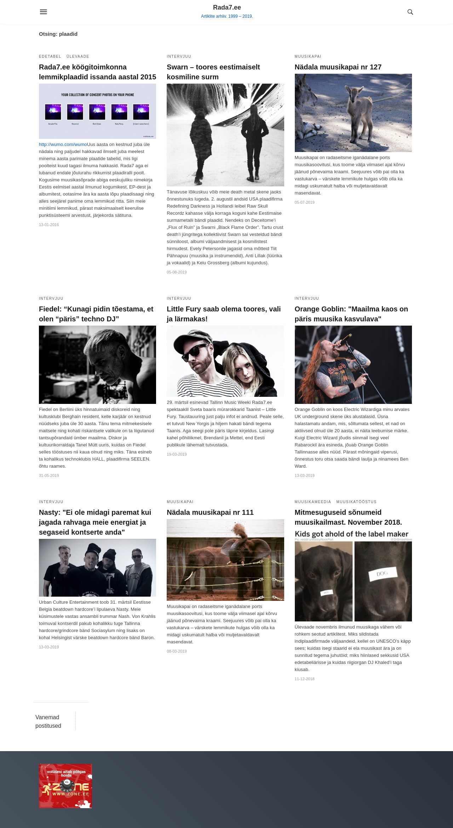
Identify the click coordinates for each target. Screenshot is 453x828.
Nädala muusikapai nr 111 (210, 512)
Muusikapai (308, 56)
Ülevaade (78, 56)
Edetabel (50, 56)
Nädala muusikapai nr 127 (338, 67)
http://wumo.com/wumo (63, 144)
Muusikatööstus (356, 502)
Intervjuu (179, 56)
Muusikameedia (313, 502)
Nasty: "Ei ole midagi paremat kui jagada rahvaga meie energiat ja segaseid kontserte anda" (95, 522)
